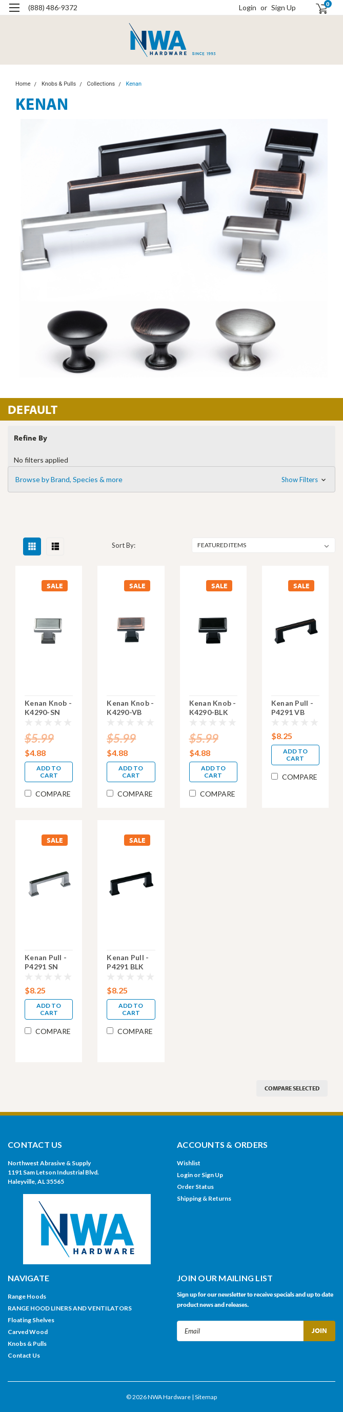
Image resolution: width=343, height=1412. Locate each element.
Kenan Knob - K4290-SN (48, 708)
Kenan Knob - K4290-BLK (212, 708)
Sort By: (123, 545)
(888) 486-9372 (52, 7)
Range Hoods (27, 1296)
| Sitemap (204, 1397)
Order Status (195, 1186)
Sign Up (283, 7)
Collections (101, 84)
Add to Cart (48, 771)
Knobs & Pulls (59, 84)
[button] (171, 479)
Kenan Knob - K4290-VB (130, 708)
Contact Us (24, 1355)
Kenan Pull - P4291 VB (292, 708)
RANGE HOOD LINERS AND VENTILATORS (70, 1308)
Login (247, 7)
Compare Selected (292, 1088)
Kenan (134, 84)
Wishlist (188, 1163)
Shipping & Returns (204, 1198)
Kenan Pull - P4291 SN (46, 962)
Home (23, 84)
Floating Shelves (31, 1320)
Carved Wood (28, 1332)
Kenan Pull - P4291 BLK (128, 962)
